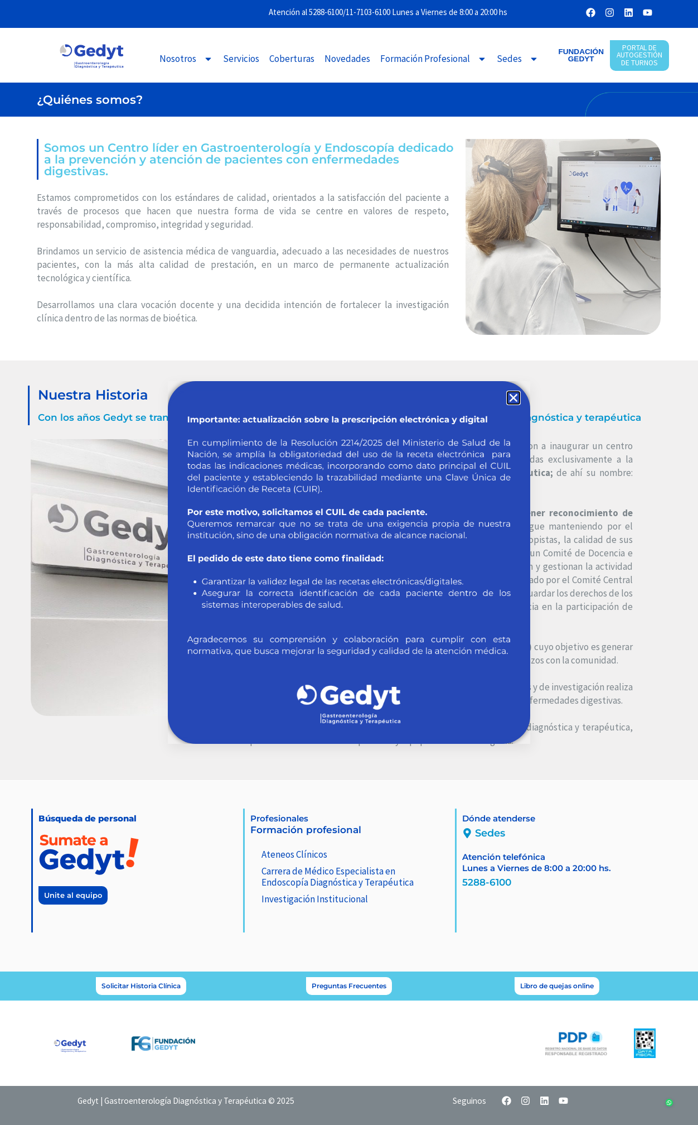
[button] (513, 397)
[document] (349, 562)
